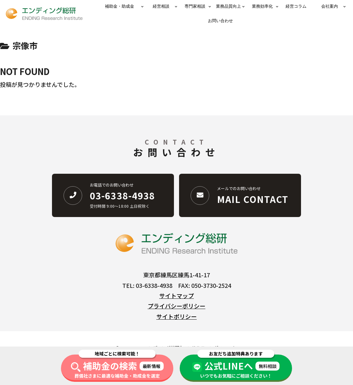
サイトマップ (176, 295)
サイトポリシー (176, 316)
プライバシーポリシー (176, 306)
